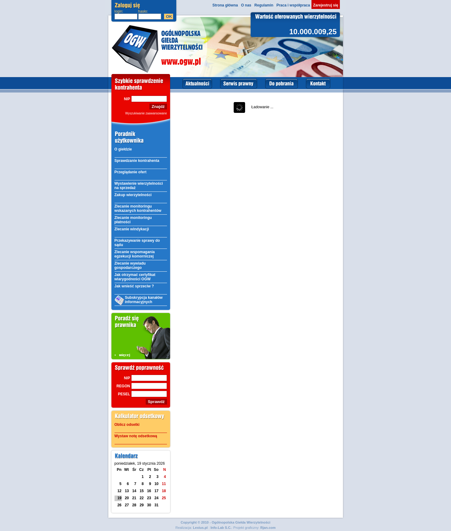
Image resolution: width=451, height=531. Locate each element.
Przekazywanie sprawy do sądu (137, 242)
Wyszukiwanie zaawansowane (146, 113)
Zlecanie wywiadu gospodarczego (130, 265)
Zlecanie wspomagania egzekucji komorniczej (135, 254)
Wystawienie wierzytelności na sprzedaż (139, 185)
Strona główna (225, 5)
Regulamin (263, 5)
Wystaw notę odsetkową (136, 436)
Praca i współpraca (293, 5)
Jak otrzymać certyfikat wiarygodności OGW (135, 277)
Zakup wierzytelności (133, 195)
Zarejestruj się (325, 5)
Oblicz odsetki (127, 424)
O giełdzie (123, 149)
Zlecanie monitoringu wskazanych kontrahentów (138, 208)
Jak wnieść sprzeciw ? (134, 286)
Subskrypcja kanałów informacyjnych (139, 300)
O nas (246, 5)
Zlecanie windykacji (132, 229)
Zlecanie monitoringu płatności (133, 220)
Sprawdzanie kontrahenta (137, 160)
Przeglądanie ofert (131, 172)
